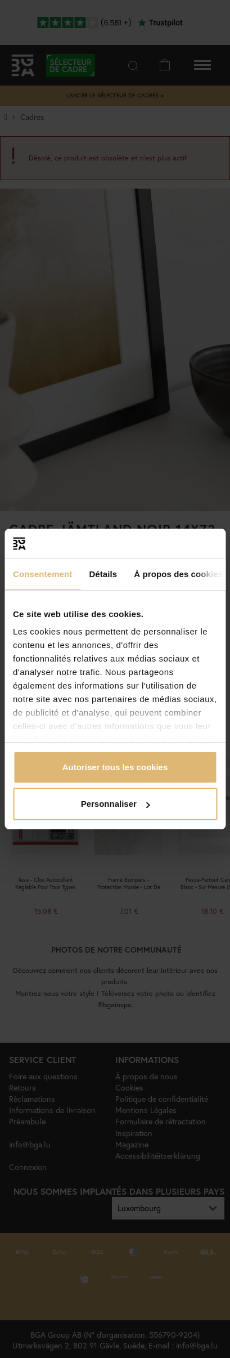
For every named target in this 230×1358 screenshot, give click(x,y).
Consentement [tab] (42, 574)
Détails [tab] (103, 574)
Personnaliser (115, 803)
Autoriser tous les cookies (115, 767)
